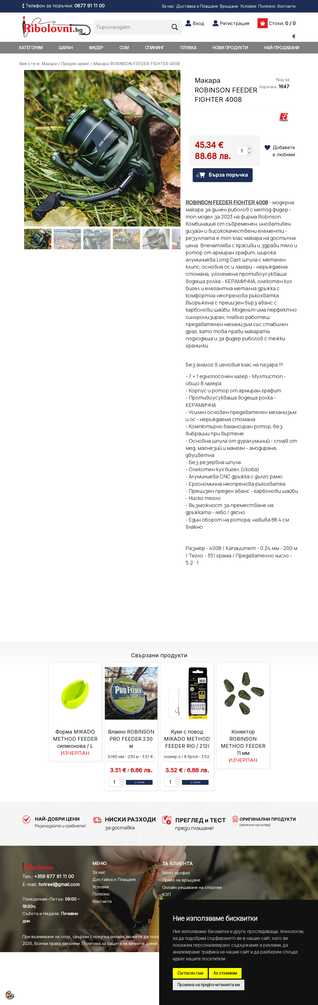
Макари (49, 63)
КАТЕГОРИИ (31, 47)
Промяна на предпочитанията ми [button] (208, 985)
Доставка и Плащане (197, 6)
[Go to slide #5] (156, 239)
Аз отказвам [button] (225, 973)
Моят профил (176, 873)
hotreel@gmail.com (59, 884)
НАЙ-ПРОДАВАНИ (281, 47)
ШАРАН (66, 47)
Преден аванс (75, 63)
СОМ (124, 47)
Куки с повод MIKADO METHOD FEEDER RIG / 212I (187, 739)
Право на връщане (181, 880)
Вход (198, 23)
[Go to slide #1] (37, 239)
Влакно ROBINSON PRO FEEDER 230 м (131, 739)
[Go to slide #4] (126, 239)
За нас (168, 6)
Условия (248, 6)
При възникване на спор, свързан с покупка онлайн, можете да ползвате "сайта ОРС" (108, 936)
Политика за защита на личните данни (120, 943)
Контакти (286, 6)
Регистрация (234, 23)
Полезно (266, 6)
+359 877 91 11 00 (54, 876)
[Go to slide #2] (67, 239)
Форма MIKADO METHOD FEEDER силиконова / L (75, 739)
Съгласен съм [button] (190, 973)
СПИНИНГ (154, 47)
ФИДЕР (96, 47)
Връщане (229, 6)
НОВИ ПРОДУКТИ (230, 47)
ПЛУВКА (188, 47)
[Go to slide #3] (97, 239)
